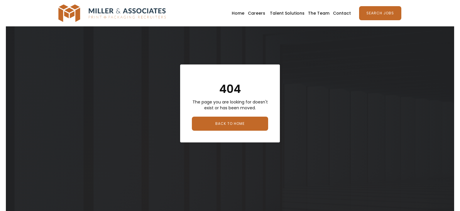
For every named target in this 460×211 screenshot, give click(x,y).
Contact (342, 13)
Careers (256, 13)
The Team (318, 13)
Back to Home (230, 123)
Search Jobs (380, 13)
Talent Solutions (287, 13)
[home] (112, 13)
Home (238, 13)
